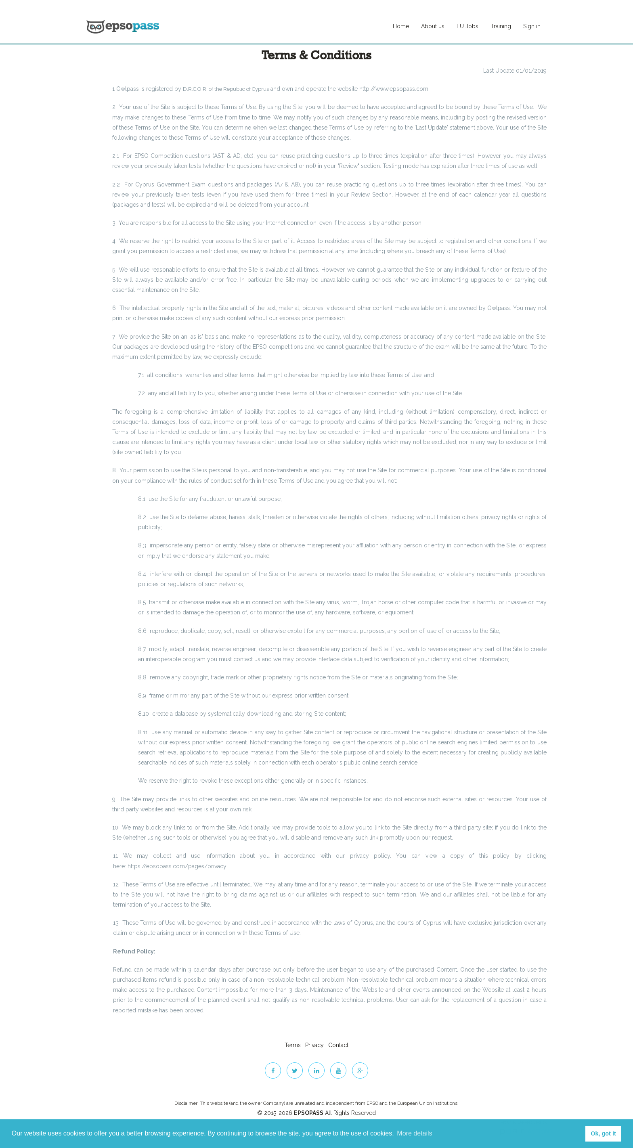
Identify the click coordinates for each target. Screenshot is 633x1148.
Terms (293, 1045)
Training (500, 26)
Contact (338, 1045)
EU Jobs (467, 26)
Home (401, 26)
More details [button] (414, 1133)
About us (432, 26)
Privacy (314, 1045)
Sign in (532, 26)
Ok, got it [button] (603, 1133)
